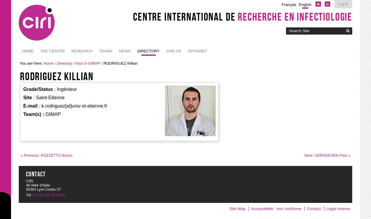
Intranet (197, 51)
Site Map (237, 208)
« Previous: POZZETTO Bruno (46, 155)
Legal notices (338, 208)
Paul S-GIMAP (87, 63)
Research (81, 51)
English (305, 4)
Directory (148, 51)
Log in (343, 4)
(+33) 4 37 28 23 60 (49, 195)
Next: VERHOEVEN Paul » (327, 155)
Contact (314, 208)
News (124, 51)
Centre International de (242, 17)
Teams (105, 51)
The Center (52, 51)
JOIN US (173, 51)
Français (289, 4)
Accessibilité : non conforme (276, 208)
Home (27, 51)
